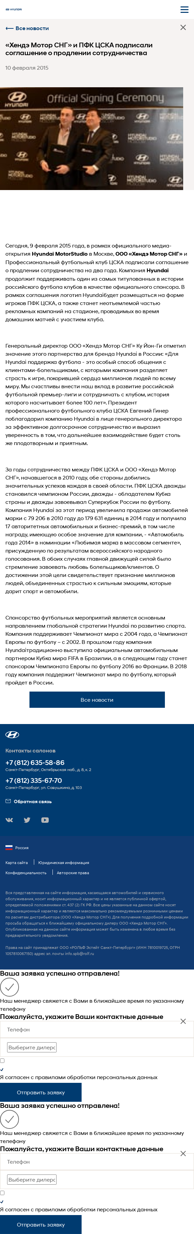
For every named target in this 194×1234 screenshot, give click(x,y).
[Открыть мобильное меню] (184, 9)
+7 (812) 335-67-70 (33, 781)
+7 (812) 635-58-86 (35, 763)
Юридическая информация (63, 862)
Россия (16, 848)
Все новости (27, 28)
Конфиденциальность (25, 872)
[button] (12, 734)
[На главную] (13, 9)
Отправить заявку (41, 1092)
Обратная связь (28, 801)
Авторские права (73, 872)
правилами (50, 1077)
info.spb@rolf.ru (79, 953)
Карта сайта (16, 862)
